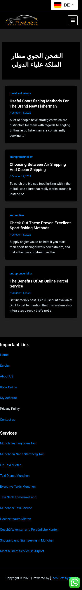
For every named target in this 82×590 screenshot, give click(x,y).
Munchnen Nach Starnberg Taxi (22, 454)
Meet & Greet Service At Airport (22, 551)
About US (6, 376)
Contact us (7, 420)
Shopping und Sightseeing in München (27, 540)
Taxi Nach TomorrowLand (18, 497)
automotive (17, 215)
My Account (8, 398)
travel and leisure (20, 93)
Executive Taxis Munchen (18, 487)
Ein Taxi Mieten (10, 465)
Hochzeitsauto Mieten (15, 519)
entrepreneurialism (21, 156)
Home (4, 355)
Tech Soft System (63, 578)
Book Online (8, 387)
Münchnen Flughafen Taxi (18, 443)
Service (5, 366)
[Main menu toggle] (73, 20)
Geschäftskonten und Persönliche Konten (29, 530)
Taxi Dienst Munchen (15, 476)
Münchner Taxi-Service (16, 508)
